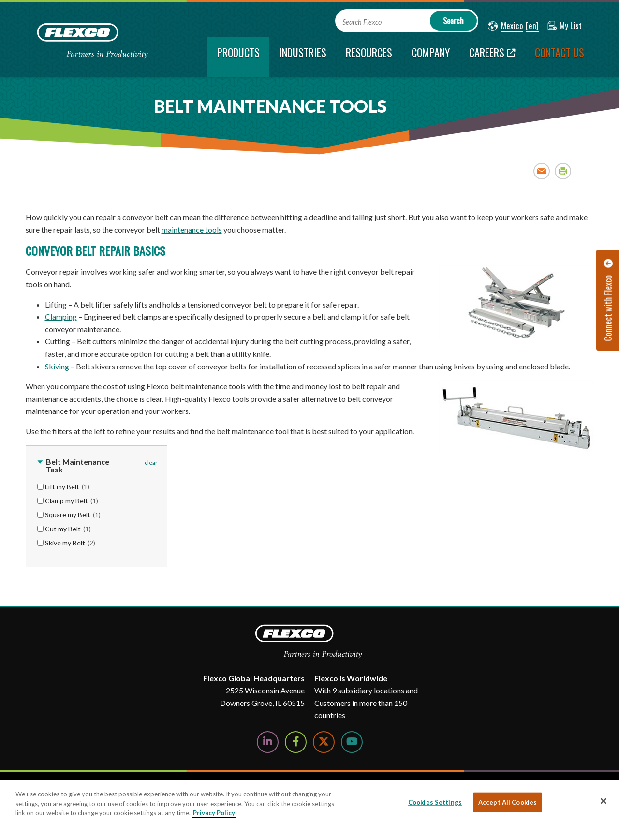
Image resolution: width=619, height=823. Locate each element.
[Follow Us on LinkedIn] (268, 742)
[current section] (238, 57)
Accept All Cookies (507, 802)
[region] (309, 801)
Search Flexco (362, 22)
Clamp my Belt (71, 501)
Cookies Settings (435, 802)
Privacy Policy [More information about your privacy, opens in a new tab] (214, 813)
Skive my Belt (70, 543)
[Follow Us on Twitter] (324, 742)
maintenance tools (192, 229)
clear (151, 462)
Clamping (61, 316)
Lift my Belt (67, 487)
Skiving (57, 366)
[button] (505, 26)
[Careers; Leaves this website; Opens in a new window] (492, 57)
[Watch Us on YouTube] (352, 742)
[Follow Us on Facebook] (296, 742)
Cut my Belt (68, 529)
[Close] (603, 800)
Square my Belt (73, 515)
